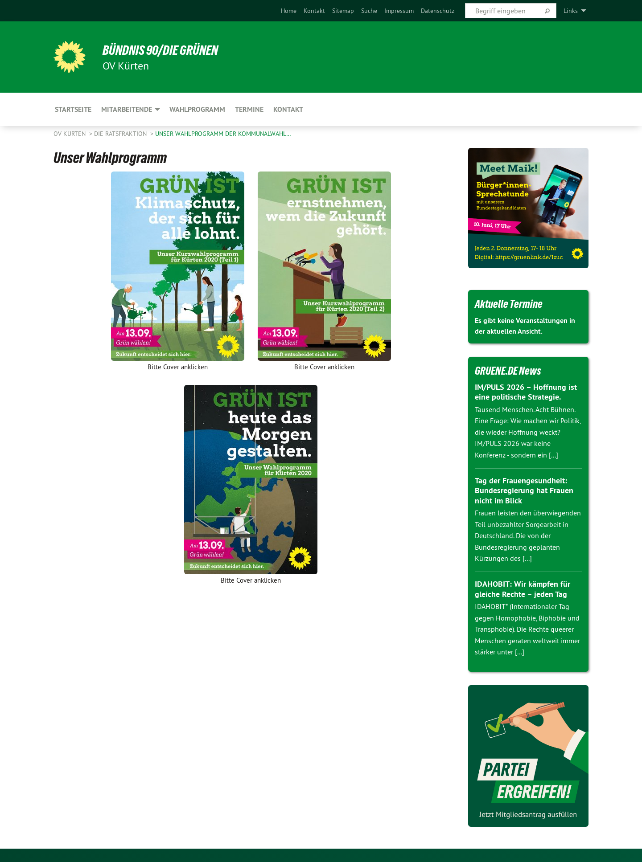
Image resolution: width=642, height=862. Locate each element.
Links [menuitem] (571, 11)
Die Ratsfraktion (121, 134)
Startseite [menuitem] (73, 109)
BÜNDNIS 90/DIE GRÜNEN (163, 50)
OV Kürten (70, 134)
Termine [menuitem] (249, 109)
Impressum (399, 11)
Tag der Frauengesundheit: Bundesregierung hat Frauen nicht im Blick (524, 490)
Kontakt (314, 11)
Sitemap (343, 11)
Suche (369, 11)
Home (288, 11)
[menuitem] (288, 10)
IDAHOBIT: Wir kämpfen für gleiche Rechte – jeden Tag (522, 589)
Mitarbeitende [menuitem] (126, 109)
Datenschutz (437, 11)
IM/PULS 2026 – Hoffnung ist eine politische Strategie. (526, 392)
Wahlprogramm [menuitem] (197, 109)
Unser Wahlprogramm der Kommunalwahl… (223, 134)
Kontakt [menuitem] (288, 109)
